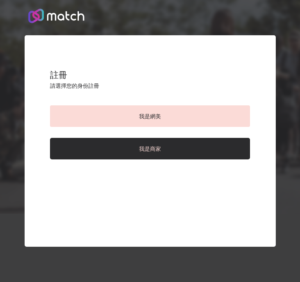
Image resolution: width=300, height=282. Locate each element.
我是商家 (150, 149)
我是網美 (150, 116)
